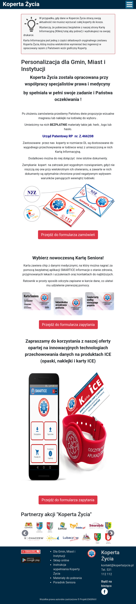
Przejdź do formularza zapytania (68, 324)
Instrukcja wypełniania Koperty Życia (66, 569)
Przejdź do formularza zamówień (68, 235)
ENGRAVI (91, 599)
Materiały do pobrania (67, 578)
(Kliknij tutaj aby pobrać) (69, 31)
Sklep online (61, 560)
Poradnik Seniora (64, 582)
